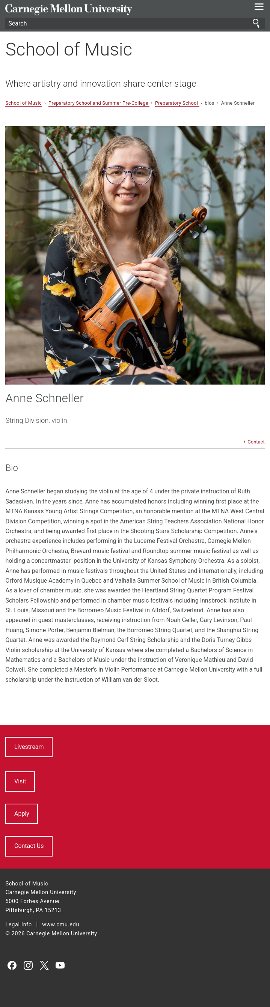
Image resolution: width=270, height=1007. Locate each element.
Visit (20, 781)
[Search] (134, 23)
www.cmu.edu (60, 924)
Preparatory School (177, 103)
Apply (21, 813)
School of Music (68, 49)
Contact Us (29, 845)
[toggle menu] (259, 8)
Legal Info (18, 924)
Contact (255, 442)
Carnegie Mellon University (115, 9)
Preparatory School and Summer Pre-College (98, 103)
